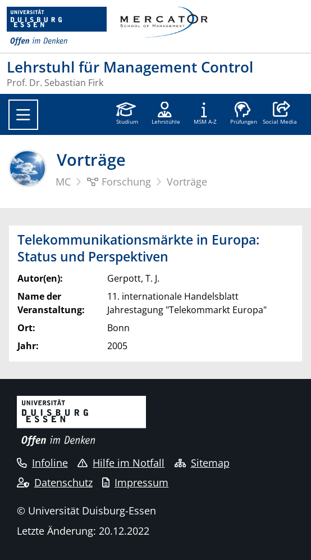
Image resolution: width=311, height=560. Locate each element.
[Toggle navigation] (23, 115)
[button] (280, 114)
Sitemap (202, 462)
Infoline (42, 462)
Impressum (135, 482)
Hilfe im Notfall (120, 462)
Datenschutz (55, 482)
